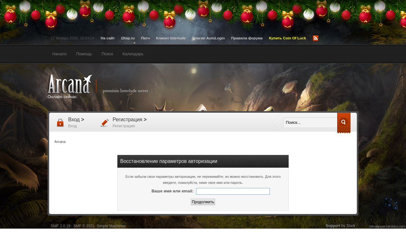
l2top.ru (128, 38)
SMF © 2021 (84, 226)
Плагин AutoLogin (208, 38)
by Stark (340, 226)
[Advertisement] (265, 87)
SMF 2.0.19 (60, 226)
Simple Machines (111, 226)
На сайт (108, 38)
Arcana (105, 84)
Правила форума (247, 38)
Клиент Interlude (171, 38)
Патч (145, 38)
